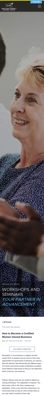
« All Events (6, 322)
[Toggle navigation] (39, 6)
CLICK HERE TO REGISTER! (22, 349)
